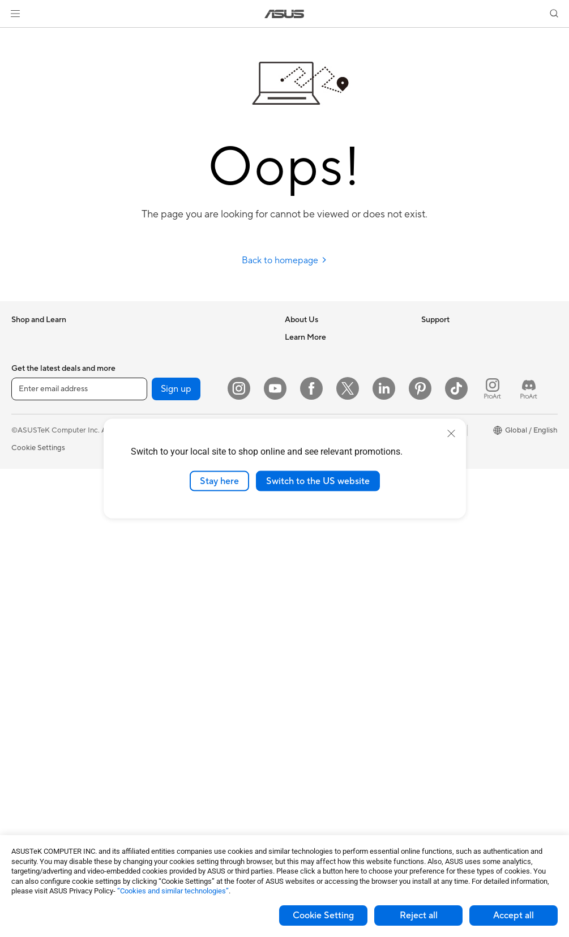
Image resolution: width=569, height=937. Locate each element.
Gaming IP (163, 813)
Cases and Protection (181, 711)
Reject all (419, 915)
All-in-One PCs (36, 559)
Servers (158, 575)
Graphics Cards (37, 729)
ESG (428, 336)
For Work (26, 422)
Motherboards (36, 712)
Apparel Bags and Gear (184, 694)
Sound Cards (167, 387)
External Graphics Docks (187, 353)
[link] (284, 14)
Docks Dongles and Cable (189, 745)
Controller (163, 779)
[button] (15, 13)
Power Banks (167, 762)
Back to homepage (284, 260)
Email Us (299, 541)
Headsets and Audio (179, 660)
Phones (23, 354)
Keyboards (164, 626)
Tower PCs (29, 576)
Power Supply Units (44, 780)
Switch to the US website (318, 480)
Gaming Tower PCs (43, 593)
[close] (451, 433)
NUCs (21, 610)
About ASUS (306, 336)
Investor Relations (315, 387)
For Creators (32, 439)
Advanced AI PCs (450, 405)
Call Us (297, 558)
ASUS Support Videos (322, 592)
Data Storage (168, 336)
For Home (28, 405)
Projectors (28, 542)
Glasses (24, 678)
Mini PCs (26, 627)
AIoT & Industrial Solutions (189, 541)
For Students (32, 456)
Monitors (26, 525)
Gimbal (157, 796)
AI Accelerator (170, 370)
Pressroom (303, 404)
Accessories (31, 371)
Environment (442, 353)
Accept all (513, 915)
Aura (429, 524)
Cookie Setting (323, 915)
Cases (21, 746)
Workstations (33, 644)
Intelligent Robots (176, 524)
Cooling (24, 763)
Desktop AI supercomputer (191, 558)
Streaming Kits (170, 677)
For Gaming (30, 473)
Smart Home (167, 592)
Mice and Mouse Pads (182, 643)
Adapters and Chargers (185, 728)
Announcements (312, 370)
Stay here (219, 480)
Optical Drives (35, 797)
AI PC (430, 388)
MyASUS (300, 609)
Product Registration (320, 524)
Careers (298, 353)
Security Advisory (314, 575)
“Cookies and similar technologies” (173, 891)
